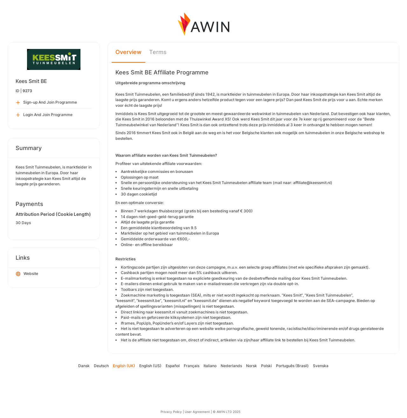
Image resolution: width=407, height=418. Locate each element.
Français (191, 365)
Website (27, 274)
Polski (266, 365)
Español (173, 365)
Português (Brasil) (292, 365)
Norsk (251, 365)
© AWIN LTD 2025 (226, 412)
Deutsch (101, 365)
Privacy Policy (171, 412)
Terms (158, 52)
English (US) (150, 365)
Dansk (84, 365)
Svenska (320, 365)
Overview (128, 52)
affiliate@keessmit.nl (312, 182)
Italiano (210, 365)
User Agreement (197, 412)
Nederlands (231, 365)
